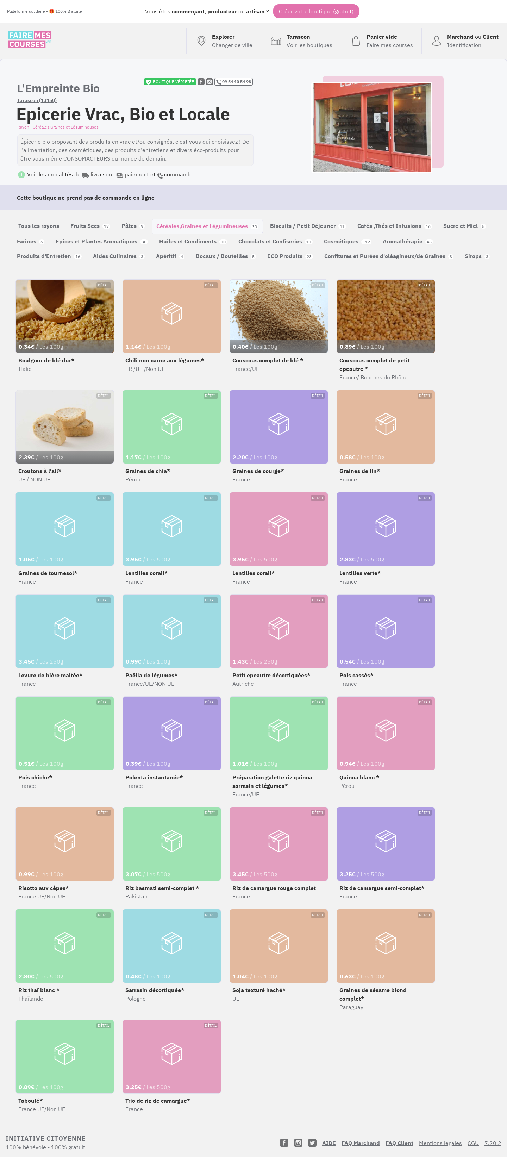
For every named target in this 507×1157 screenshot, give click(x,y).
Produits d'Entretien (49, 256)
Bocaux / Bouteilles (226, 256)
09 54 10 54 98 (233, 82)
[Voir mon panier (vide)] (381, 41)
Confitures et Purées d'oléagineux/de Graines (388, 256)
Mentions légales (440, 1142)
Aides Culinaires (119, 256)
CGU (473, 1142)
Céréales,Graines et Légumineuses (207, 226)
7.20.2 (492, 1142)
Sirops (477, 256)
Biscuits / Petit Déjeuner (308, 225)
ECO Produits (290, 256)
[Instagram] (298, 1143)
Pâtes (133, 225)
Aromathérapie (408, 241)
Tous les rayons (38, 225)
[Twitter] (312, 1143)
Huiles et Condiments (193, 241)
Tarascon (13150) (37, 100)
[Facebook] (284, 1143)
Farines (30, 241)
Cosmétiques (347, 241)
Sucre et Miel (464, 225)
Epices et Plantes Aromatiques (102, 241)
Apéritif (170, 256)
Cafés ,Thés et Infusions (394, 225)
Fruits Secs (90, 225)
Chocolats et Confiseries (275, 241)
